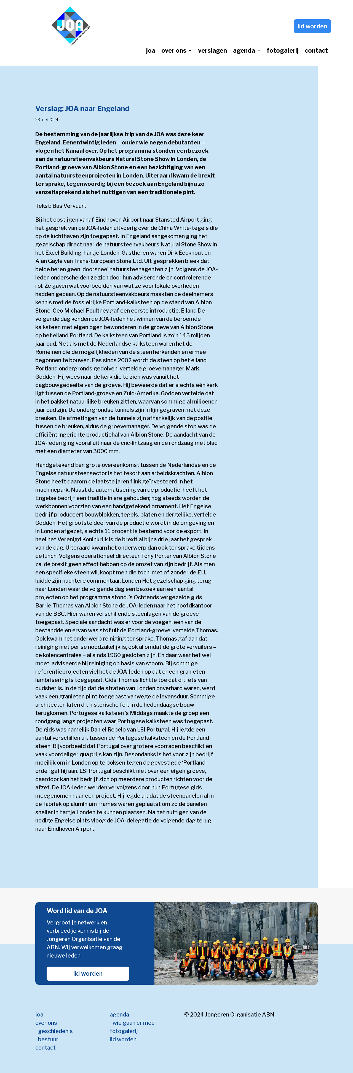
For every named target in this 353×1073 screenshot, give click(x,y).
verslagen (212, 51)
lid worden (312, 26)
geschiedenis (55, 1031)
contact (316, 51)
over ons (173, 51)
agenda (244, 51)
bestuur (48, 1039)
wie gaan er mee (134, 1023)
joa (150, 51)
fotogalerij (283, 51)
